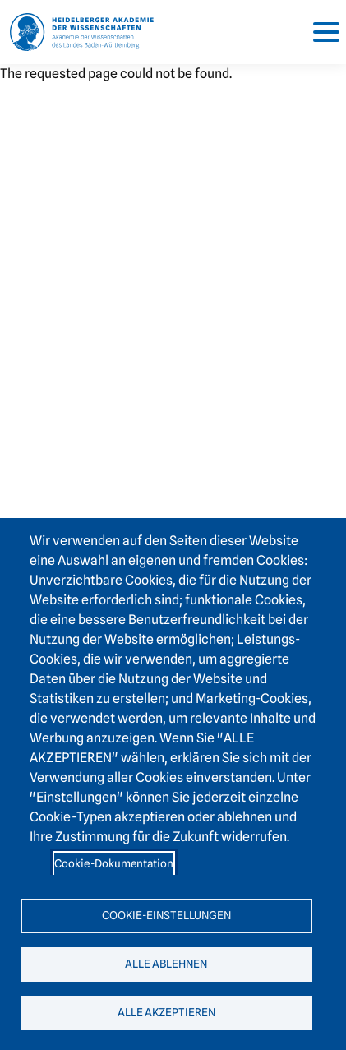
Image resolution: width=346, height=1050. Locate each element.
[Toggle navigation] (319, 32)
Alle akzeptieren (166, 1012)
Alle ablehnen (166, 963)
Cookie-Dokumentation (113, 863)
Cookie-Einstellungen (166, 915)
